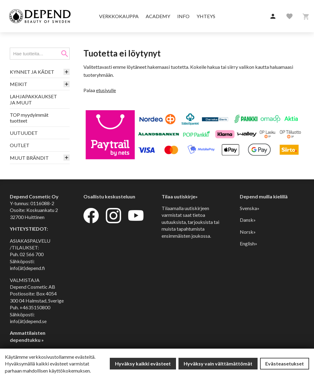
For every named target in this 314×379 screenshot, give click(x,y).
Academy (158, 16)
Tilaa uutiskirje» (180, 196)
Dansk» (248, 220)
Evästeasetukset (284, 363)
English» (248, 243)
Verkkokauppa (119, 16)
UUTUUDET (24, 133)
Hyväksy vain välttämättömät (218, 363)
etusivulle (106, 90)
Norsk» (248, 232)
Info (183, 16)
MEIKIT (18, 84)
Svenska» (249, 208)
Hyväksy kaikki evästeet (143, 363)
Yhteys (206, 16)
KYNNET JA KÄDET (32, 72)
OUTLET (19, 145)
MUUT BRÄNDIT (29, 158)
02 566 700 (32, 254)
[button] (273, 17)
